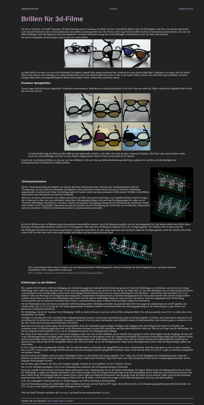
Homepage (64, 392)
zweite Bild (45, 306)
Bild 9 (112, 364)
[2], (81, 273)
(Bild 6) (157, 350)
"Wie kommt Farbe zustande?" (60, 401)
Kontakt (113, 8)
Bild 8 (95, 364)
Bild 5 (33, 350)
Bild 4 (26, 347)
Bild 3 (170, 312)
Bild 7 (123, 355)
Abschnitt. (105, 392)
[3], (85, 273)
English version (186, 8)
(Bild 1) (180, 293)
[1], (77, 273)
